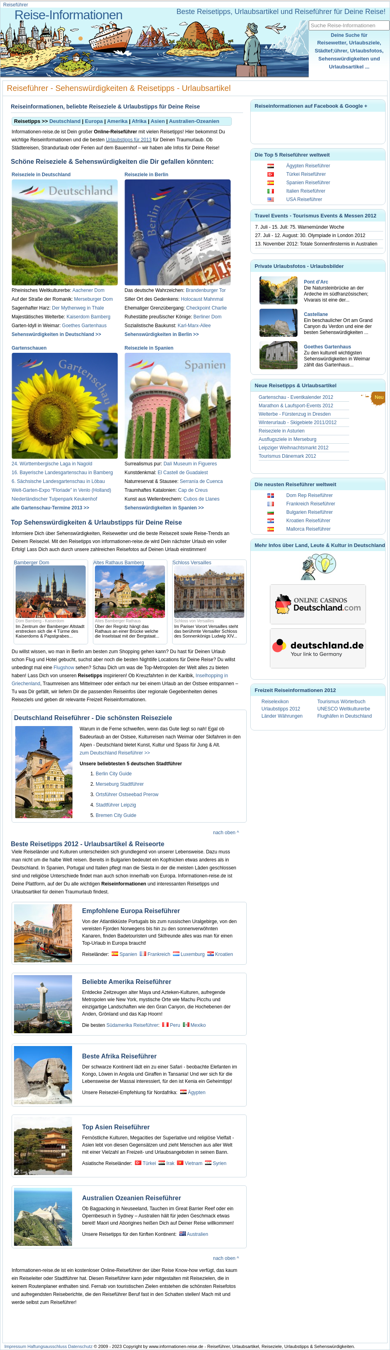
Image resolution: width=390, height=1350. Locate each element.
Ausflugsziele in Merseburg (287, 439)
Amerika (117, 121)
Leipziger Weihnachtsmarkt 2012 (294, 448)
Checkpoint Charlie (206, 308)
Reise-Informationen (68, 15)
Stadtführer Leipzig (116, 805)
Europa (94, 121)
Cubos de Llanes (201, 499)
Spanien (128, 954)
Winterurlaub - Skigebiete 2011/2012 (298, 422)
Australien (197, 1234)
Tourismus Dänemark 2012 (287, 456)
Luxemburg (193, 954)
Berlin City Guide (114, 774)
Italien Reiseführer (305, 191)
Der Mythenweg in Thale (78, 308)
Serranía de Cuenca (201, 481)
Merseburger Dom (93, 299)
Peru (175, 1025)
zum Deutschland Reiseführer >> (115, 753)
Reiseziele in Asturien (282, 431)
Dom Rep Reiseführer (309, 495)
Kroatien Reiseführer (308, 520)
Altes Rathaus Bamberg (118, 562)
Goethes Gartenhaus (84, 325)
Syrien (219, 1163)
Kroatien (224, 954)
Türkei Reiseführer (306, 174)
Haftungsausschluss (46, 1346)
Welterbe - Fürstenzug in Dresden (295, 414)
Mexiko (198, 1025)
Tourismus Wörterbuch (342, 701)
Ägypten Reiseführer (308, 166)
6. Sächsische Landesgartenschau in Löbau (58, 481)
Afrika (139, 121)
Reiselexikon (275, 701)
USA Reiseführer (304, 199)
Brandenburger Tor (206, 290)
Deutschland (64, 121)
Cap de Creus (193, 490)
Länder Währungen (282, 716)
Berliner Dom (207, 317)
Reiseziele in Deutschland (41, 174)
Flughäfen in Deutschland (345, 716)
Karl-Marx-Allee (194, 325)
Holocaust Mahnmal (202, 299)
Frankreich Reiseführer (310, 504)
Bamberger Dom (31, 562)
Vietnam (194, 1163)
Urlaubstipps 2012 (280, 709)
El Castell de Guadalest (183, 472)
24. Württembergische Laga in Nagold (52, 464)
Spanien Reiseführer (308, 182)
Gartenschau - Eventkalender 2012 (296, 397)
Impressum (15, 1346)
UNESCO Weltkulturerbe (344, 709)
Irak (171, 1163)
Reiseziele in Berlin (146, 174)
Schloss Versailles (192, 562)
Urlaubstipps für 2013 (128, 140)
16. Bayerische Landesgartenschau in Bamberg (62, 472)
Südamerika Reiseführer (132, 1025)
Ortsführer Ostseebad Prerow (127, 794)
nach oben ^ (226, 832)
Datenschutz (80, 1346)
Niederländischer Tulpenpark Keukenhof (54, 499)
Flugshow (64, 667)
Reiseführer (15, 5)
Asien (158, 121)
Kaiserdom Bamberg (88, 317)
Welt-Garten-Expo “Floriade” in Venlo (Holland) (61, 490)
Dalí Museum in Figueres (190, 464)
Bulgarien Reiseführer (309, 512)
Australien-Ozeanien (194, 121)
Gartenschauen (29, 348)
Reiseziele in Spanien (149, 348)
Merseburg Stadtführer (120, 784)
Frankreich (158, 954)
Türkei (149, 1163)
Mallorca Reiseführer (308, 529)
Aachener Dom (88, 290)
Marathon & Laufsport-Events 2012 (296, 405)
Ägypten (196, 1092)
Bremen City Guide (116, 815)
